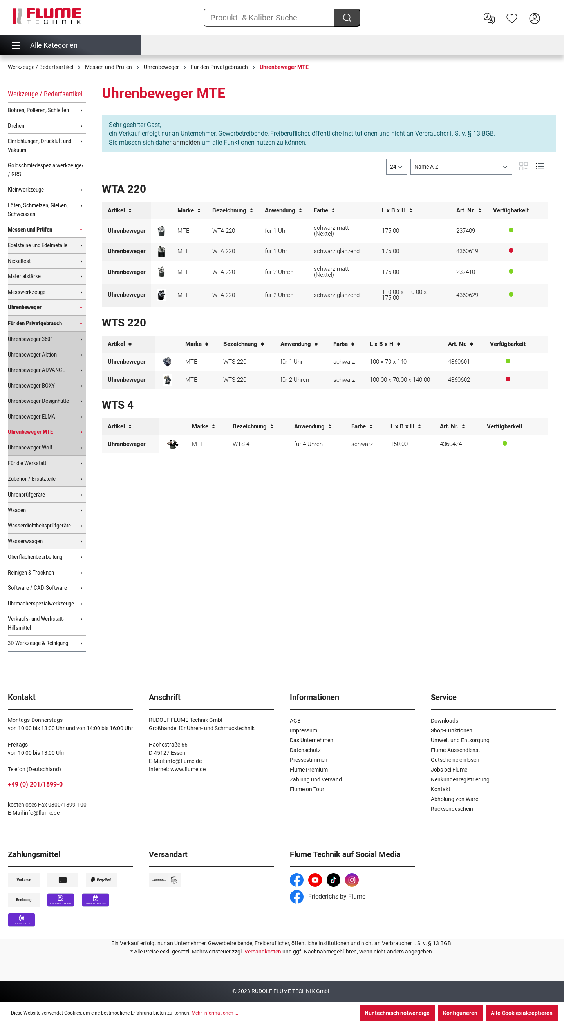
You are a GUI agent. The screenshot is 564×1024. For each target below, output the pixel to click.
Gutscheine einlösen (455, 760)
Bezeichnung (232, 211)
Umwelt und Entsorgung (460, 740)
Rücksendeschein (452, 809)
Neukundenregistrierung (460, 779)
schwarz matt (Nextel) (331, 230)
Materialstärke (24, 276)
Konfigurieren (460, 1013)
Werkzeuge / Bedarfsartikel (45, 94)
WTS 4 (241, 444)
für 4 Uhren (308, 444)
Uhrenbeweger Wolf (30, 447)
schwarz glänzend (337, 251)
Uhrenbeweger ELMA (31, 416)
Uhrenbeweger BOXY (31, 385)
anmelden (186, 142)
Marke (189, 211)
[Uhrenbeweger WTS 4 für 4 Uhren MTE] (172, 444)
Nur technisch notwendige (397, 1013)
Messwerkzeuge (26, 291)
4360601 (459, 361)
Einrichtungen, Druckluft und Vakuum (39, 146)
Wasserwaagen (25, 541)
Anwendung (283, 211)
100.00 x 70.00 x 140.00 (400, 379)
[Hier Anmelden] (534, 17)
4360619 (467, 251)
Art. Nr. (468, 211)
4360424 (451, 444)
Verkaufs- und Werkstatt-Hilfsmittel (36, 623)
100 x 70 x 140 (388, 361)
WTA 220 (223, 230)
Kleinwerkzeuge (26, 189)
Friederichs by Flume (327, 896)
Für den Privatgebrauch (35, 323)
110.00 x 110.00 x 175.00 (404, 294)
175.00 (390, 230)
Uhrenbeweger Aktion (32, 354)
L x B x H (397, 211)
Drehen (16, 125)
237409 (465, 230)
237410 (465, 271)
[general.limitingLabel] (396, 167)
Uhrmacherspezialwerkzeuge (41, 603)
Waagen (17, 510)
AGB (295, 721)
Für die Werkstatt (27, 463)
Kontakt (440, 789)
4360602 (459, 379)
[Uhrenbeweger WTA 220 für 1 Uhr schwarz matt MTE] (161, 231)
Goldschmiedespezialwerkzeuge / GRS (44, 170)
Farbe (324, 211)
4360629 (467, 295)
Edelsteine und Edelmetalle (37, 245)
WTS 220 (234, 361)
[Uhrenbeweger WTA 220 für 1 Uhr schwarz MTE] (161, 251)
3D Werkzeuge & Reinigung (38, 643)
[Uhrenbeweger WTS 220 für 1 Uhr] (167, 362)
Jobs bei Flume (449, 770)
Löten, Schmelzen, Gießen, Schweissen (38, 210)
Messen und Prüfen (30, 229)
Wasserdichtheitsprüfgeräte (39, 525)
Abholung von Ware (454, 799)
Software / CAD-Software (37, 587)
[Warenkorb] (551, 12)
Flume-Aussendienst (455, 750)
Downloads (444, 721)
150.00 (399, 444)
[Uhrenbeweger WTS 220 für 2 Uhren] (167, 380)
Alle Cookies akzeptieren (522, 1013)
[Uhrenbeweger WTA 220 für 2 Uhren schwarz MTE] (161, 295)
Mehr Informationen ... (215, 1013)
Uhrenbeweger (25, 307)
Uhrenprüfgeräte (26, 494)
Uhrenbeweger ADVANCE (36, 369)
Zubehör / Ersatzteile (32, 478)
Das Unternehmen (311, 740)
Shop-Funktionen (451, 730)
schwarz (344, 361)
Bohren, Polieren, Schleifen (38, 110)
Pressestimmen (308, 760)
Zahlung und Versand (316, 779)
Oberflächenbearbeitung (35, 556)
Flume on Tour (307, 789)
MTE (183, 230)
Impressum (303, 730)
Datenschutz (305, 750)
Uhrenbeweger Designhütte (38, 400)
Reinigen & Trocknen (31, 572)
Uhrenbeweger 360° (30, 339)
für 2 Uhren (279, 271)
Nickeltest (19, 261)
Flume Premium (309, 770)
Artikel (120, 211)
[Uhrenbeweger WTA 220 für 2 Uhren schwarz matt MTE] (161, 272)
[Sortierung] (461, 167)
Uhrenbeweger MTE (30, 431)
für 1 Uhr (276, 230)
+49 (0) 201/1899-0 (35, 784)
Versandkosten (262, 951)
